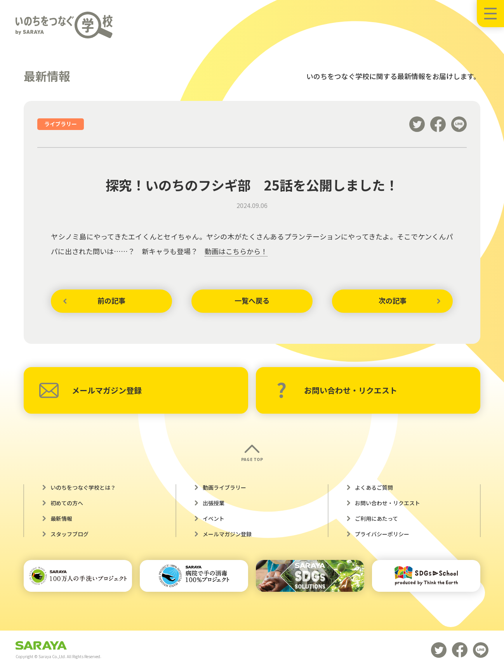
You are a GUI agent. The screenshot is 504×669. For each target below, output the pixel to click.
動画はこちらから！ (236, 251)
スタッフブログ (69, 534)
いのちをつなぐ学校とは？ (83, 487)
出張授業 (213, 503)
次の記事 (393, 301)
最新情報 (61, 518)
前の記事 (111, 301)
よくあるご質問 (374, 487)
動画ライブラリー (224, 487)
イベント (213, 518)
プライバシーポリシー (382, 534)
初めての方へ (66, 503)
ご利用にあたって (376, 518)
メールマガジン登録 (90, 390)
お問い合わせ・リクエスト (336, 390)
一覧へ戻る (252, 301)
